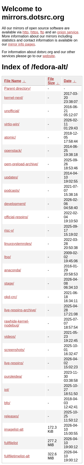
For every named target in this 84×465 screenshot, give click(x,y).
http (26, 32)
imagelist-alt (13, 429)
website (49, 56)
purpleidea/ (13, 376)
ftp (42, 32)
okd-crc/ (10, 297)
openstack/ (13, 151)
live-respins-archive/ (20, 310)
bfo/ (7, 403)
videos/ (10, 336)
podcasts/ (11, 190)
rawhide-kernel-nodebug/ (16, 323)
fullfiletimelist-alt (17, 456)
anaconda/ (12, 270)
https (34, 32)
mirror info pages (21, 44)
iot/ (6, 390)
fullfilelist (11, 443)
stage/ (9, 283)
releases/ (11, 416)
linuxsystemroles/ (18, 244)
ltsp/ (7, 257)
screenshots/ (14, 350)
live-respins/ (13, 363)
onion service (67, 32)
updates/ (11, 177)
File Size (51, 81)
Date (68, 81)
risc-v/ (9, 230)
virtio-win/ (11, 124)
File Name (12, 81)
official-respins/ (16, 217)
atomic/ (10, 137)
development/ (15, 204)
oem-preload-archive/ (21, 164)
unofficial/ (11, 111)
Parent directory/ (17, 88)
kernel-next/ (13, 98)
